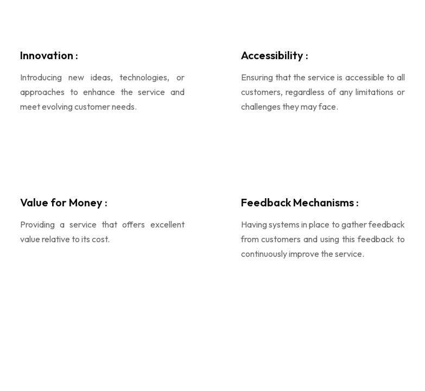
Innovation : (49, 55)
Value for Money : (63, 202)
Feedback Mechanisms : (300, 202)
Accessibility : (274, 55)
